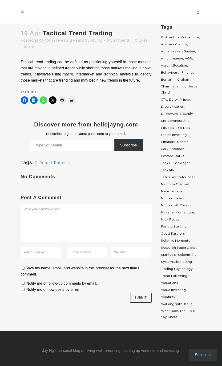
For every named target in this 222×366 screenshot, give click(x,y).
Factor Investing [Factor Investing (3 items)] (174, 135)
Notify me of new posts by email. (53, 289)
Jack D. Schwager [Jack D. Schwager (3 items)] (175, 163)
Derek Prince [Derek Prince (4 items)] (179, 99)
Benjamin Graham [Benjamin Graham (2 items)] (175, 79)
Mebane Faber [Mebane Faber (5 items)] (172, 191)
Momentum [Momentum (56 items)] (185, 212)
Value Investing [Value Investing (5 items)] (173, 290)
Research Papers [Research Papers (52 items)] (174, 247)
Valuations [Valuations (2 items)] (169, 283)
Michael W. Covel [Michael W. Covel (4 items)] (175, 205)
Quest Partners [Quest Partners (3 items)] (173, 233)
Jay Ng (96, 40)
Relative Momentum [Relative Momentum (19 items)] (177, 240)
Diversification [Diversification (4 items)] (172, 106)
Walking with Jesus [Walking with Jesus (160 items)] (176, 304)
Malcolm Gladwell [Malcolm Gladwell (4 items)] (176, 184)
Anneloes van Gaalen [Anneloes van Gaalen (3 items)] (178, 51)
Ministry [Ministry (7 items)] (167, 212)
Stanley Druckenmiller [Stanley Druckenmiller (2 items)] (179, 254)
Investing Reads (70, 40)
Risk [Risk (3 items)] (193, 247)
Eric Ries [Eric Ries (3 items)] (183, 128)
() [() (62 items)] (162, 37)
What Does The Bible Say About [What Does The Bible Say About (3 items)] (178, 314)
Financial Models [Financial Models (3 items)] (175, 142)
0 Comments (118, 40)
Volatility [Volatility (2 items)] (168, 297)
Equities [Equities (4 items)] (167, 128)
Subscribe (128, 145)
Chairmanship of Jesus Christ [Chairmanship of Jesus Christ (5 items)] (179, 89)
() (36, 163)
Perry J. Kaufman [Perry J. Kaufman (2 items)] (175, 226)
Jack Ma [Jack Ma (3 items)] (167, 170)
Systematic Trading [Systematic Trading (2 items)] (176, 262)
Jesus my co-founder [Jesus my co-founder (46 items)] (178, 177)
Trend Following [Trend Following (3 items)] (174, 276)
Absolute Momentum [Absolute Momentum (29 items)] (182, 37)
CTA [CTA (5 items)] (164, 99)
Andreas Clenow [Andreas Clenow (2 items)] (174, 44)
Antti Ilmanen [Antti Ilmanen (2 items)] (172, 58)
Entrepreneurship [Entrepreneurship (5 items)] (175, 120)
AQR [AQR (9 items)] (188, 58)
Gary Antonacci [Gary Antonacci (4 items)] (173, 149)
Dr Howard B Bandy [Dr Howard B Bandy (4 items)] (177, 113)
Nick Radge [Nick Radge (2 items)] (170, 219)
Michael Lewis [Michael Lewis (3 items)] (172, 198)
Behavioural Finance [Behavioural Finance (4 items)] (177, 72)
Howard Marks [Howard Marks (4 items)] (172, 156)
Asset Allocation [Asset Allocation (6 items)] (174, 65)
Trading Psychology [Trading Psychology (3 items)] (177, 269)
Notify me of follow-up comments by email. (61, 283)
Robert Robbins (54, 163)
